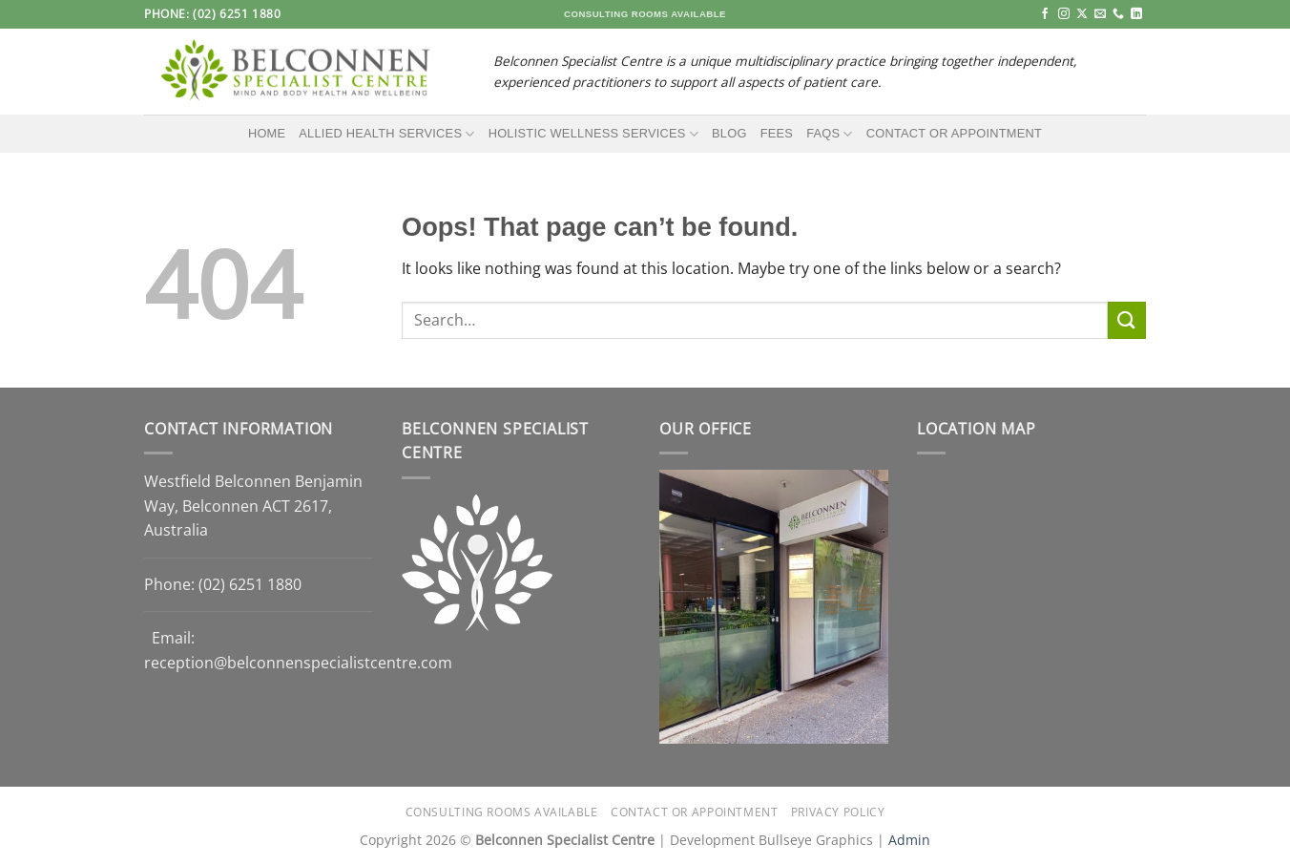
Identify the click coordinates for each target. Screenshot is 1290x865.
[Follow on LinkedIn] (1136, 14)
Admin (909, 840)
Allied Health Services (386, 134)
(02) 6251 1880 (250, 584)
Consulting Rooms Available (502, 812)
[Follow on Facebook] (1045, 14)
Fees (776, 133)
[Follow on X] (1082, 14)
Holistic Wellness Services (593, 134)
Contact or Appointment (954, 133)
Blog (729, 133)
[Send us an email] (1100, 14)
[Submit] (1127, 320)
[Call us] (1118, 14)
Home (266, 133)
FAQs (829, 134)
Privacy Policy (838, 812)
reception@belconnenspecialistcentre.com (298, 662)
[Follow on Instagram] (1064, 14)
